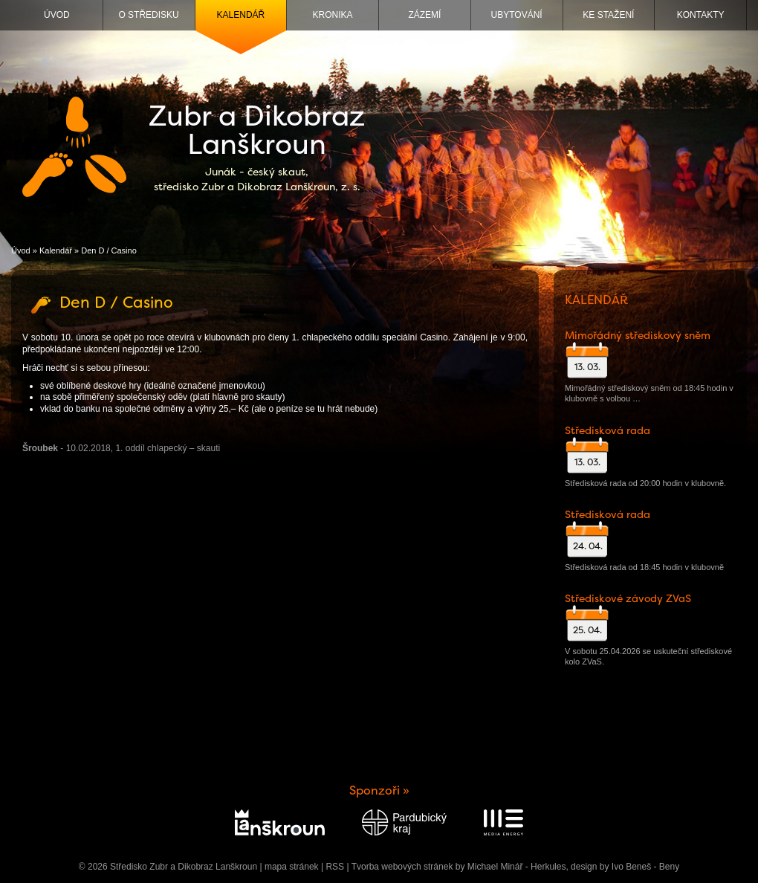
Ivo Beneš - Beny (645, 866)
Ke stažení (608, 15)
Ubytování (516, 15)
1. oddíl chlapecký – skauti (167, 448)
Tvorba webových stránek (402, 866)
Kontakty (701, 15)
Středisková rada (607, 430)
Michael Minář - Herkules (516, 866)
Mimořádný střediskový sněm (637, 335)
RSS (334, 866)
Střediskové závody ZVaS (628, 598)
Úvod (57, 15)
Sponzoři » (379, 790)
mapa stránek (292, 866)
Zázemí (424, 15)
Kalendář (241, 15)
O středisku (148, 15)
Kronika (333, 15)
